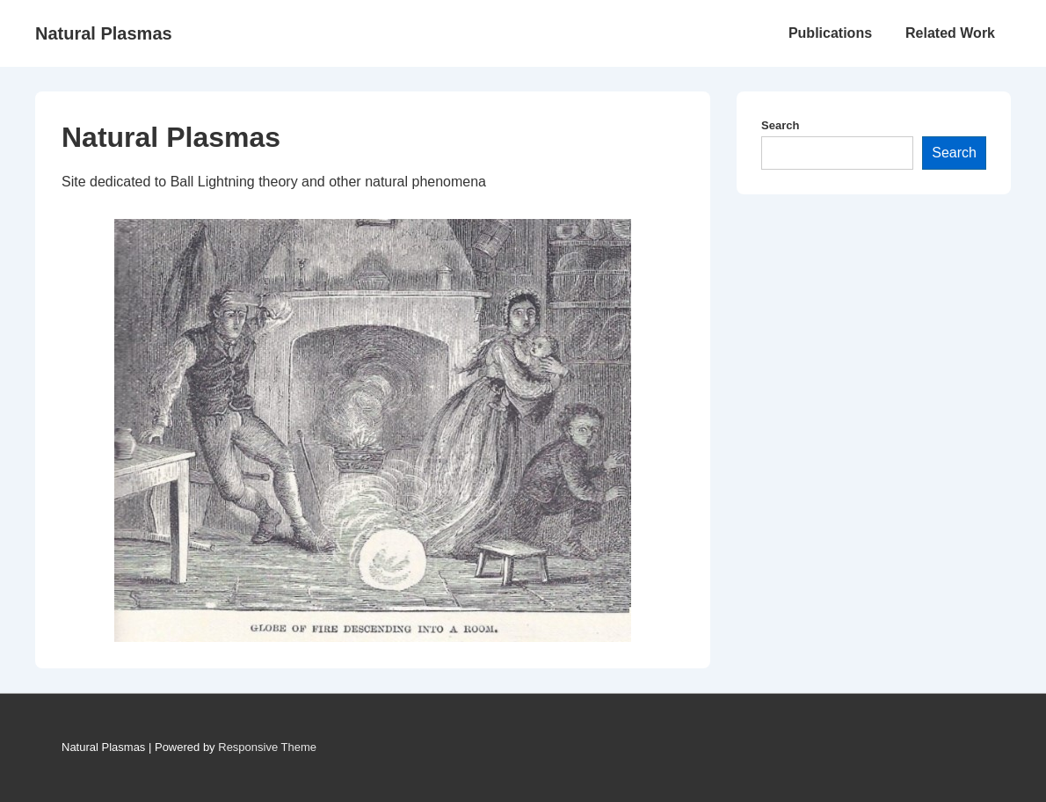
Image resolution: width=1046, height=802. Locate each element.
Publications (830, 33)
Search (780, 125)
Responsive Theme (267, 747)
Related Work (950, 33)
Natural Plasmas (103, 33)
